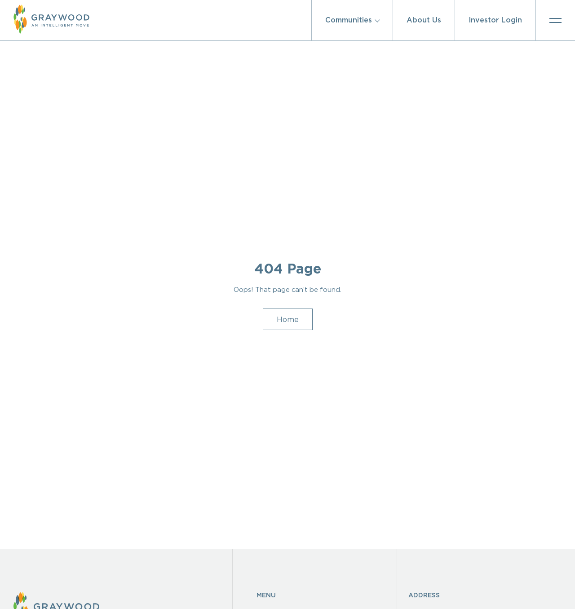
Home (288, 307)
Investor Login (495, 20)
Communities (348, 20)
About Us (424, 20)
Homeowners (283, 591)
